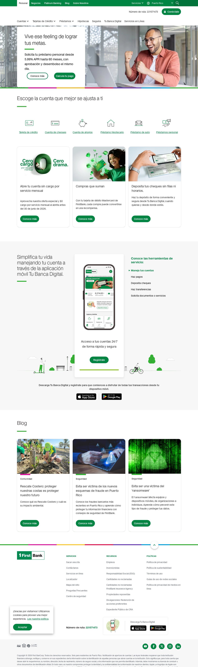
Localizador (71, 579)
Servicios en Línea (134, 21)
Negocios (36, 3)
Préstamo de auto (140, 132)
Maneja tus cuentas (142, 270)
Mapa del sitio (72, 584)
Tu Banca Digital (112, 21)
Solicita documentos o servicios (148, 295)
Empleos (110, 562)
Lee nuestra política (37, 618)
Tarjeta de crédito (28, 132)
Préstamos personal (167, 132)
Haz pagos (137, 276)
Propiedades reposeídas (118, 594)
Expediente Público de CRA (119, 609)
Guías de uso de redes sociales (162, 579)
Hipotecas (83, 21)
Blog (67, 3)
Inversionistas (112, 567)
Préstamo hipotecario (112, 132)
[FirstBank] (28, 11)
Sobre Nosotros (80, 3)
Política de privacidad (157, 562)
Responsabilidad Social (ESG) (120, 573)
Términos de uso (155, 573)
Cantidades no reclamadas (119, 579)
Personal (23, 3)
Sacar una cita (73, 562)
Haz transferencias (141, 289)
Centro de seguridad (76, 596)
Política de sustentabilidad (159, 567)
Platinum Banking (52, 3)
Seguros (96, 21)
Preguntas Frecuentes (76, 590)
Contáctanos (72, 567)
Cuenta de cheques (55, 132)
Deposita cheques (141, 283)
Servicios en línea (74, 573)
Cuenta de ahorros (83, 132)
